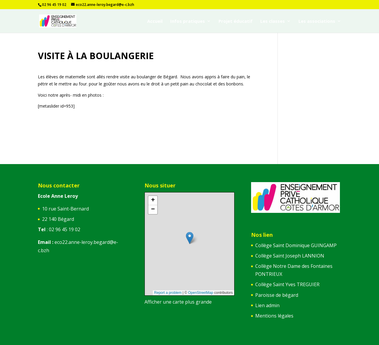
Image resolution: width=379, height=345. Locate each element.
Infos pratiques (187, 21)
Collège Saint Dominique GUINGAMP (296, 245)
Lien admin (267, 305)
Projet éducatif (236, 21)
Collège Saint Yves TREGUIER (287, 284)
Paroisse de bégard (276, 295)
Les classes (272, 21)
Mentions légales (274, 315)
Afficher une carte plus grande (178, 302)
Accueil (155, 21)
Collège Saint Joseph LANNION (289, 255)
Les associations (316, 21)
